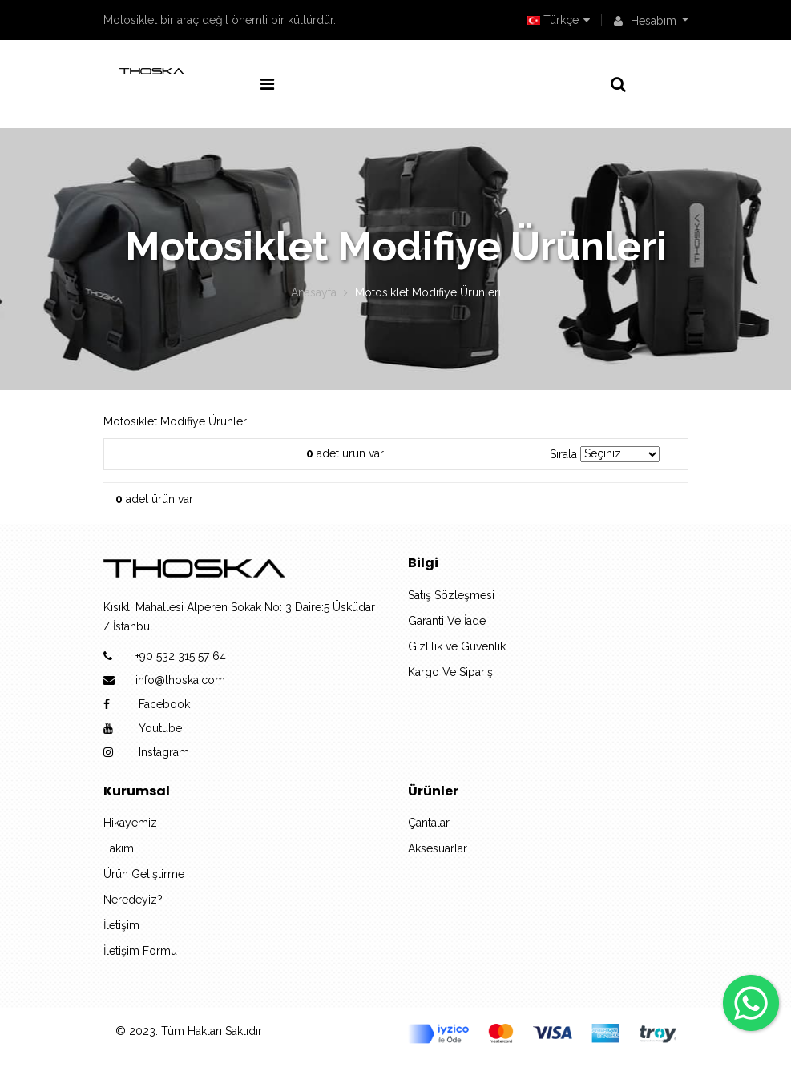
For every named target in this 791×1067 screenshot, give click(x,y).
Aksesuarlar (437, 848)
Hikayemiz (130, 822)
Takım (118, 848)
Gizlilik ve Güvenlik (457, 646)
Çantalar (429, 822)
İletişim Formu (140, 950)
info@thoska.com (180, 680)
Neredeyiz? (133, 899)
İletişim (121, 925)
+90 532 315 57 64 (180, 656)
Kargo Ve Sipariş (450, 672)
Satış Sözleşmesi (451, 595)
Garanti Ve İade (447, 620)
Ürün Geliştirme (143, 874)
